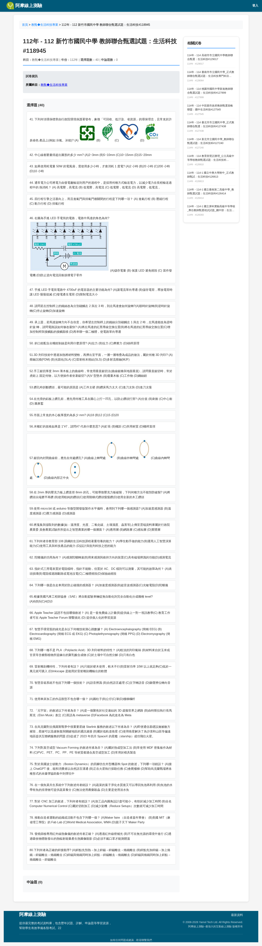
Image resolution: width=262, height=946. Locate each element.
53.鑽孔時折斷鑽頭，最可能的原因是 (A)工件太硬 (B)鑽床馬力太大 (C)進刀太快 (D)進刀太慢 (91, 387)
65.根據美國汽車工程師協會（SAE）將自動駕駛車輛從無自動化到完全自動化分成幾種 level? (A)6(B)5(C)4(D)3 (91, 599)
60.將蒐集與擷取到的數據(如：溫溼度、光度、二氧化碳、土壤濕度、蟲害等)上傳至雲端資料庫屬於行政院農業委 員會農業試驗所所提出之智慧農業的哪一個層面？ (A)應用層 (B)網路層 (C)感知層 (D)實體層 (100, 527)
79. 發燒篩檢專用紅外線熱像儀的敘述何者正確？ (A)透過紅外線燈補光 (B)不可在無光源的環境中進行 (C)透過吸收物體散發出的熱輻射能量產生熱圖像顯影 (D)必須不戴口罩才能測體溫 (101, 836)
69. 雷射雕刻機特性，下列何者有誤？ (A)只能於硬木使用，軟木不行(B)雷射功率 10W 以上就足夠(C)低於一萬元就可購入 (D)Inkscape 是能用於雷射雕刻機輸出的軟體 (101, 669)
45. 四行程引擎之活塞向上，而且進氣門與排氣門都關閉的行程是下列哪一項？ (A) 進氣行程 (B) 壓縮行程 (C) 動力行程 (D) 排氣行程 (99, 201)
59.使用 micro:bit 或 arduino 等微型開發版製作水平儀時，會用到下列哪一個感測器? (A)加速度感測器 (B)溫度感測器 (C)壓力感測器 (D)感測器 (100, 511)
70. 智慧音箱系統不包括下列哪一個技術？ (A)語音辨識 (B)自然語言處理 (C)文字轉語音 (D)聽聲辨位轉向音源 (100, 685)
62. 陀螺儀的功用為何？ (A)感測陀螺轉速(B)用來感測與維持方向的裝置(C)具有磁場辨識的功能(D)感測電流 (100, 557)
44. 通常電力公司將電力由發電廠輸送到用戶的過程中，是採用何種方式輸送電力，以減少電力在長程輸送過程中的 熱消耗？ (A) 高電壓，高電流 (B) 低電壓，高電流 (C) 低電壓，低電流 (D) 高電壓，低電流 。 (101, 185)
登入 (255, 5)
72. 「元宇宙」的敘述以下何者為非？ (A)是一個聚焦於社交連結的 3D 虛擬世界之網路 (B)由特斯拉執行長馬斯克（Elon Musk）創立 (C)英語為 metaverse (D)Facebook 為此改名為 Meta (101, 713)
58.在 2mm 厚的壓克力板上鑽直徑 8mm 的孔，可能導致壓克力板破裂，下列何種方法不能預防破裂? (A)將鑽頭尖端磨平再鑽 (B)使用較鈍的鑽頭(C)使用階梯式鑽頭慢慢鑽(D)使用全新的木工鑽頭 (100, 495)
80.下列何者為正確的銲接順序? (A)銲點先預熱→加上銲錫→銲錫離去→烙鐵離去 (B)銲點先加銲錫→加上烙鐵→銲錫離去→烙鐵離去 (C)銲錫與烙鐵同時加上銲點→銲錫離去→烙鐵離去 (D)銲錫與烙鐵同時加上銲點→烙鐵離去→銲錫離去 (100, 854)
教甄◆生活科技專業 (44, 24)
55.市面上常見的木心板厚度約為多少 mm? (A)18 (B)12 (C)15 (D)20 (74, 415)
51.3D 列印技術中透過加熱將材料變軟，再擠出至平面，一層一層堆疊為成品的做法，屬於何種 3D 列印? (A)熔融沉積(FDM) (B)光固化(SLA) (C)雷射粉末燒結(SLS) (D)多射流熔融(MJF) (101, 357)
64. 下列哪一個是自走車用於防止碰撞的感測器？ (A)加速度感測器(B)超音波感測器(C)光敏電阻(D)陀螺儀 (99, 585)
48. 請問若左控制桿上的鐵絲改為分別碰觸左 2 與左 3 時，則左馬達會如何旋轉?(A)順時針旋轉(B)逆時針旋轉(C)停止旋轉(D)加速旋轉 (100, 308)
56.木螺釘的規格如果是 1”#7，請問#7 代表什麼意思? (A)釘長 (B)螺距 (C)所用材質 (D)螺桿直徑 (93, 426)
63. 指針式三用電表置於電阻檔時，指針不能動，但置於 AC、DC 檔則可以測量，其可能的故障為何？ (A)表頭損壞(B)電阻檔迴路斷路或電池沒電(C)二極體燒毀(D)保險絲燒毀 (101, 571)
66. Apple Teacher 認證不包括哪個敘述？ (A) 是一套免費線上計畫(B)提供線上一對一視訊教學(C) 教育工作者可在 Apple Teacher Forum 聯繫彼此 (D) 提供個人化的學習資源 (100, 615)
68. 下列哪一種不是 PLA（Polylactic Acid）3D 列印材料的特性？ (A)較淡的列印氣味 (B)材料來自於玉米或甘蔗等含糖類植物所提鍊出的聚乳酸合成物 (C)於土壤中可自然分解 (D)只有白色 (100, 653)
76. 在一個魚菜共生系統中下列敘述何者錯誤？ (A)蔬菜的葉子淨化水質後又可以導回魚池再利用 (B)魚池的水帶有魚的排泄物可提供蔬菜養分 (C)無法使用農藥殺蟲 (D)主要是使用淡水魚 (101, 787)
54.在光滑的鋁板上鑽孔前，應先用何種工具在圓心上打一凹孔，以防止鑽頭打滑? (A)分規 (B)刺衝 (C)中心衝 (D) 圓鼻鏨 (101, 401)
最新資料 (237, 915)
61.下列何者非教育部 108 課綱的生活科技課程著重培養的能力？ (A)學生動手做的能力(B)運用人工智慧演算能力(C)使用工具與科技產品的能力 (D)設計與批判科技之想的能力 (101, 544)
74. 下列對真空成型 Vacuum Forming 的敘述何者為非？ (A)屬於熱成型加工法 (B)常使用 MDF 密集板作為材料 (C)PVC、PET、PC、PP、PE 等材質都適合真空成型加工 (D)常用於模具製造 (101, 750)
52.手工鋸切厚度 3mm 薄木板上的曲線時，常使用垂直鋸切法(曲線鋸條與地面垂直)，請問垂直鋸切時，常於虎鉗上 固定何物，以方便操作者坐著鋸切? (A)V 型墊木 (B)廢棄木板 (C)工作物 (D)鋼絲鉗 (101, 373)
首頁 (25, 24)
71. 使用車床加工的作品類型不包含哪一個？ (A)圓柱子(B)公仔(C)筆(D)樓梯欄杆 (82, 699)
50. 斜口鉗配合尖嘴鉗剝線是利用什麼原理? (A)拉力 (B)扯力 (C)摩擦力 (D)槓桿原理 (84, 343)
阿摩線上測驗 (24, 5)
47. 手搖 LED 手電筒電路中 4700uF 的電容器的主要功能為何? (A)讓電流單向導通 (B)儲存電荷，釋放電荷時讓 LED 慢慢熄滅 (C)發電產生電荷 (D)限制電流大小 (101, 292)
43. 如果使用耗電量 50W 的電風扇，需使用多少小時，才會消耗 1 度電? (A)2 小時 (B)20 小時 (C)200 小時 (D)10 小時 (100, 169)
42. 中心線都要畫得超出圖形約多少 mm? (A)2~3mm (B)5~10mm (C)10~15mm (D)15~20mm (91, 154)
